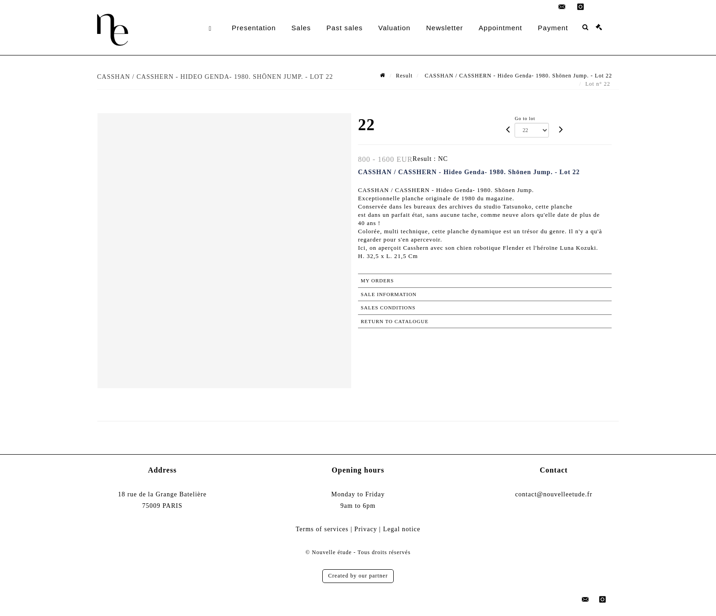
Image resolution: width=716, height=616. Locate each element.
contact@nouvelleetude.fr (553, 494)
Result (404, 75)
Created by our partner (358, 575)
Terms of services (322, 529)
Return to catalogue (395, 321)
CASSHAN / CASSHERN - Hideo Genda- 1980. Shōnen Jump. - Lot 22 (517, 75)
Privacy (365, 529)
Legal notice (402, 529)
